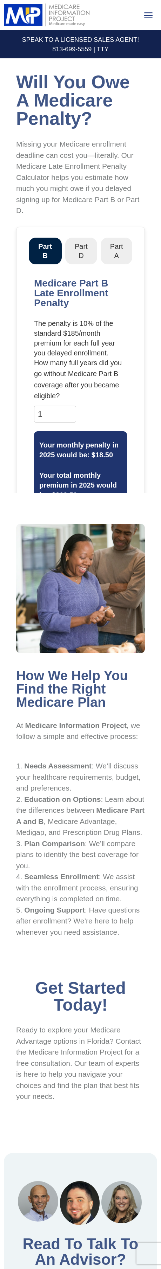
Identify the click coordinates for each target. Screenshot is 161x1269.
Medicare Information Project (75, 1052)
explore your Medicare (84, 1030)
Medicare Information (62, 725)
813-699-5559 (72, 49)
